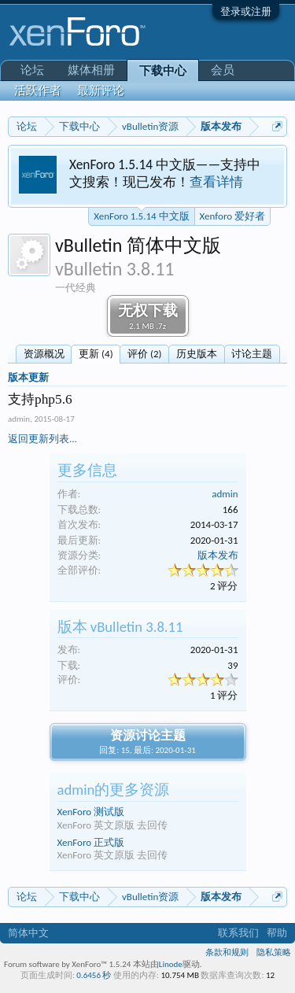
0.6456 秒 (93, 975)
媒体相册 (91, 70)
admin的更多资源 (113, 790)
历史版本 (196, 354)
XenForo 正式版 (91, 842)
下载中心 (162, 71)
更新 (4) (95, 354)
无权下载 (148, 316)
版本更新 (28, 377)
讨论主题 (251, 354)
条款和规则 (227, 952)
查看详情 (216, 181)
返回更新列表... (42, 439)
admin (19, 419)
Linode (171, 964)
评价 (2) (144, 354)
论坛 (32, 70)
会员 (222, 70)
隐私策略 (273, 952)
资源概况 (44, 354)
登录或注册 (245, 11)
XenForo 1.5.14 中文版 (141, 215)
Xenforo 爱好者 (232, 216)
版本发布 (217, 555)
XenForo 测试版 (91, 812)
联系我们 (238, 933)
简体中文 (28, 933)
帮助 (277, 933)
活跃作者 (37, 90)
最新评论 (100, 90)
